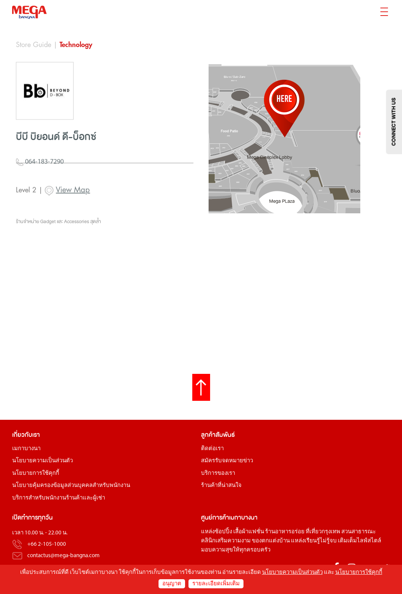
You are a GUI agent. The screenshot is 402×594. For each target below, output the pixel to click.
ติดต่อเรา (212, 449)
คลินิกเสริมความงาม (226, 541)
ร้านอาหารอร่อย (285, 532)
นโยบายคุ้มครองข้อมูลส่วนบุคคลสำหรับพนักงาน (71, 485)
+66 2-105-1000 (46, 544)
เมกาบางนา (26, 449)
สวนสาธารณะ (358, 532)
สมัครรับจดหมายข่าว (227, 461)
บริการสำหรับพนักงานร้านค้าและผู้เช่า (58, 498)
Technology (76, 44)
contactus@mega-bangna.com (63, 556)
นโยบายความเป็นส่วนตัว (42, 461)
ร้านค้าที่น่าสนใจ (221, 485)
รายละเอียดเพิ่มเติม (216, 584)
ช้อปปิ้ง (223, 532)
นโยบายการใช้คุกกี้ (35, 473)
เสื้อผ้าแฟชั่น (248, 532)
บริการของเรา (218, 473)
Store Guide (33, 44)
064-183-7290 (40, 178)
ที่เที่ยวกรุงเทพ (323, 532)
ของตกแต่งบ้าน (271, 541)
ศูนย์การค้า (215, 517)
